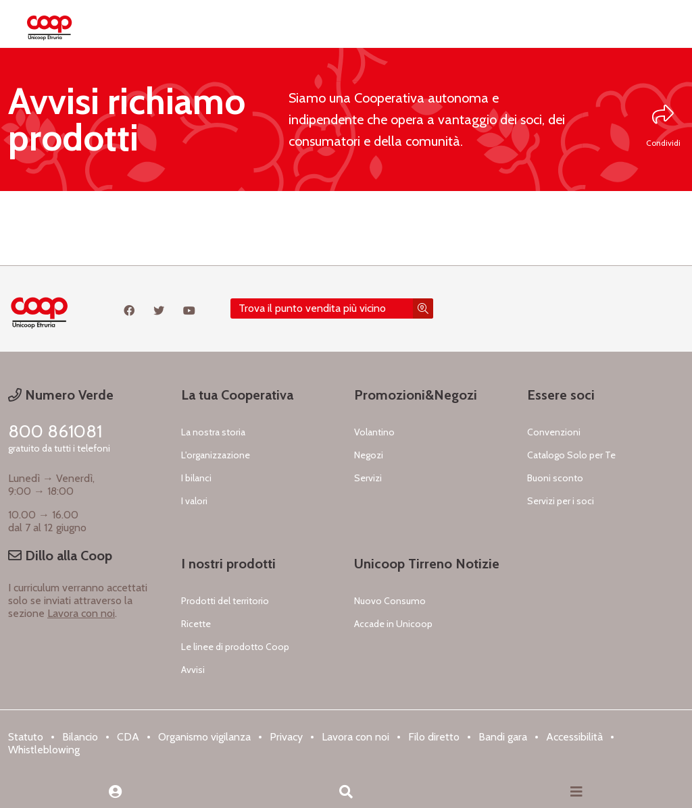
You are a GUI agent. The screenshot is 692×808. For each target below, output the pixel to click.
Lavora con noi (81, 613)
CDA (128, 736)
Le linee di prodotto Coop (235, 647)
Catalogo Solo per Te (571, 455)
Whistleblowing (44, 749)
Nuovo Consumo (390, 601)
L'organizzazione (215, 455)
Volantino (374, 432)
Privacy (286, 736)
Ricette (196, 624)
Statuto (25, 736)
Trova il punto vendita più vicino (312, 308)
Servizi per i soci (560, 501)
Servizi (368, 478)
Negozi (368, 455)
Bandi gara (502, 736)
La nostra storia (213, 432)
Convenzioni (553, 432)
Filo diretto (434, 736)
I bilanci (196, 478)
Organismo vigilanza (204, 736)
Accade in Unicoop (393, 624)
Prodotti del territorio (225, 601)
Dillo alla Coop (60, 555)
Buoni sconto (555, 478)
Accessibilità (574, 736)
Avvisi (193, 670)
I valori (194, 501)
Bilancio (80, 736)
